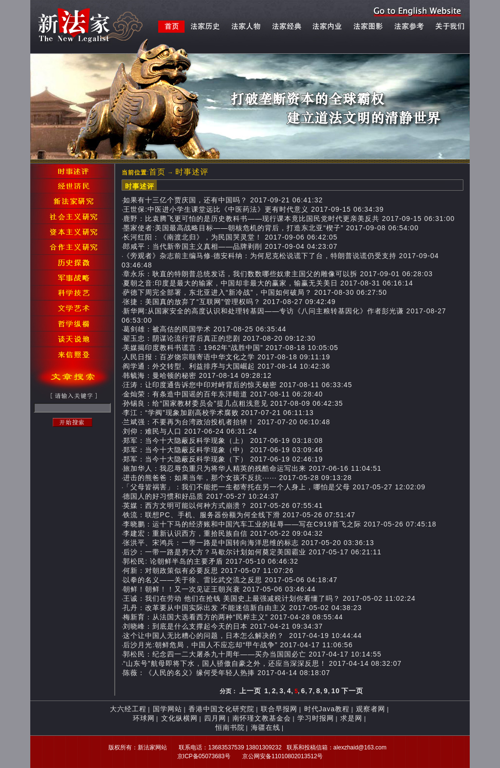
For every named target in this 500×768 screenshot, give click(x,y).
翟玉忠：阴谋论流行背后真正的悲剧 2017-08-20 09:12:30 (219, 338)
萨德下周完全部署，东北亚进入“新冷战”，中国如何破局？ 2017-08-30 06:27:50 (255, 292)
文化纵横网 (179, 718)
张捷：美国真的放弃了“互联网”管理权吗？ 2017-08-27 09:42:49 (229, 302)
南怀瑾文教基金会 (261, 718)
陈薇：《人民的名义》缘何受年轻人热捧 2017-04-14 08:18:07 (226, 673)
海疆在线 (265, 727)
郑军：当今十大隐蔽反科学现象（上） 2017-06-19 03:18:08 (223, 440)
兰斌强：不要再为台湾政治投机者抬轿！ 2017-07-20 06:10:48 (226, 422)
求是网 (351, 718)
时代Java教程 (327, 709)
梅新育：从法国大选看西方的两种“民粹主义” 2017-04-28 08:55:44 (233, 617)
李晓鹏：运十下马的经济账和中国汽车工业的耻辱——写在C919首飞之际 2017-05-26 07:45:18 (279, 524)
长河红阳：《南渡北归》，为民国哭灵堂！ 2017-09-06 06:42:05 (230, 237)
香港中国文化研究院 (221, 709)
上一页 (250, 691)
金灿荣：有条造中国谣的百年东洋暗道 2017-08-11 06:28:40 (223, 394)
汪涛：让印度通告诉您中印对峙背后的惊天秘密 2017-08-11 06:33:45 (237, 385)
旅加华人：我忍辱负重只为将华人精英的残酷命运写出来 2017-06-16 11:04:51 (252, 468)
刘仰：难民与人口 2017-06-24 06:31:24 (190, 431)
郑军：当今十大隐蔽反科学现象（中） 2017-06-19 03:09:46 (223, 450)
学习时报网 (315, 718)
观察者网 (370, 709)
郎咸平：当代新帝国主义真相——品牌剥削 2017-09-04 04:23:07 (230, 246)
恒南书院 (230, 727)
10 (335, 691)
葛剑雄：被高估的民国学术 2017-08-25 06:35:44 (204, 329)
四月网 (215, 718)
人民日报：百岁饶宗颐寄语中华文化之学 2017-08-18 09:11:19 (226, 357)
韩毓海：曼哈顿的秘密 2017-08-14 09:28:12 (197, 375)
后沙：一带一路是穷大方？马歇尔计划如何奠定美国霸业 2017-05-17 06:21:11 (252, 552)
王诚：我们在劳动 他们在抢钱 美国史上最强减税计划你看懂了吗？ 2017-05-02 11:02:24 (269, 598)
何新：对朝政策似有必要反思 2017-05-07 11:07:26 (208, 570)
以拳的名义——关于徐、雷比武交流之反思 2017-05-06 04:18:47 (230, 580)
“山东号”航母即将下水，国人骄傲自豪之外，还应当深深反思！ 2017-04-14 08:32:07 (262, 663)
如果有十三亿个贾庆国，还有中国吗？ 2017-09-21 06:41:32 (223, 200)
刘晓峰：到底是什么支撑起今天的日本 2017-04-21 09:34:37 (223, 626)
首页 (157, 172)
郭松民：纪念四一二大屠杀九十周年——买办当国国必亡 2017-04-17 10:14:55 (252, 654)
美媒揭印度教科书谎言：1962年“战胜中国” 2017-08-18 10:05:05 (230, 347)
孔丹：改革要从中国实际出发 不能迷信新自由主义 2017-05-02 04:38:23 (242, 608)
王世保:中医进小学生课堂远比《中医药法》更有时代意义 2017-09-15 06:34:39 (253, 209)
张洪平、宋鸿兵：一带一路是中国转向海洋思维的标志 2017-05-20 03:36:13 (248, 543)
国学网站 (167, 709)
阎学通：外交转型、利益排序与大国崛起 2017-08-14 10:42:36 (226, 366)
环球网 (144, 718)
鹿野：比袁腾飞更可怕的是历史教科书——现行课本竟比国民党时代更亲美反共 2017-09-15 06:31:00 (289, 218)
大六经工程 (128, 709)
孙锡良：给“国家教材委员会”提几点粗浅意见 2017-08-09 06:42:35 (233, 403)
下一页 (352, 691)
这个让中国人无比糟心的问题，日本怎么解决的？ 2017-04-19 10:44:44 (242, 635)
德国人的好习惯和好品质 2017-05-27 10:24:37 (201, 496)
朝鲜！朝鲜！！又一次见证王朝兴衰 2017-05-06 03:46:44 (219, 589)
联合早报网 (279, 709)
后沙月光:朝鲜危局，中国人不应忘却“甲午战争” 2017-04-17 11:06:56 (238, 645)
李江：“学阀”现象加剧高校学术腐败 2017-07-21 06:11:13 (218, 413)
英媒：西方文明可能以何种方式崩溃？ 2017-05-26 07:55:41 (223, 505)
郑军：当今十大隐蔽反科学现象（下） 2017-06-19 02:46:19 (223, 459)
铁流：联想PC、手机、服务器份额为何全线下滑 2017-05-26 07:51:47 (239, 515)
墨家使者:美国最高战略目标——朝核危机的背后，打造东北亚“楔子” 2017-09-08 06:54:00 (270, 228)
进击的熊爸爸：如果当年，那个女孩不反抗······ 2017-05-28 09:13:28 (237, 478)
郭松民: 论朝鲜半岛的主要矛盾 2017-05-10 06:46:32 (210, 561)
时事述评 (191, 172)
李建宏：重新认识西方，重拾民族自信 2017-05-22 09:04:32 (223, 533)
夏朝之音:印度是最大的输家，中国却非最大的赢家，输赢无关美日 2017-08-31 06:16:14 (268, 283)
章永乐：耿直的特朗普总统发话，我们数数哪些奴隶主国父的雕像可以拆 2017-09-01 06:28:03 (278, 274)
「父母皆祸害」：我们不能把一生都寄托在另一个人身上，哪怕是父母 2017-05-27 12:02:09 (274, 487)
